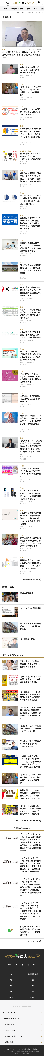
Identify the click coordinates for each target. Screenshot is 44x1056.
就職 (33, 986)
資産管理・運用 (16, 9)
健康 (11, 986)
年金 (28, 9)
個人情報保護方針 (26, 1049)
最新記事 (7, 16)
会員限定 (33, 997)
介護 (33, 991)
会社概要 (35, 1049)
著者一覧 (8, 1049)
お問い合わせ (16, 1049)
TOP (5, 9)
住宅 (11, 991)
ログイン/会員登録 (39, 4)
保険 (35, 9)
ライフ (11, 997)
